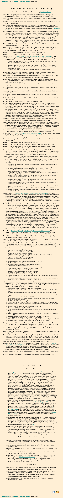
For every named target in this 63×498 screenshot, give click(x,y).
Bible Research (6, 1)
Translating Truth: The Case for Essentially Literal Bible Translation (32, 56)
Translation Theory (46, 12)
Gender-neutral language (31, 365)
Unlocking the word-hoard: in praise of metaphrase (28, 133)
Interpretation (14, 1)
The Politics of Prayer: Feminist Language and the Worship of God (23, 372)
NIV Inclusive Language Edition (41, 402)
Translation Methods (25, 1)
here (33, 424)
